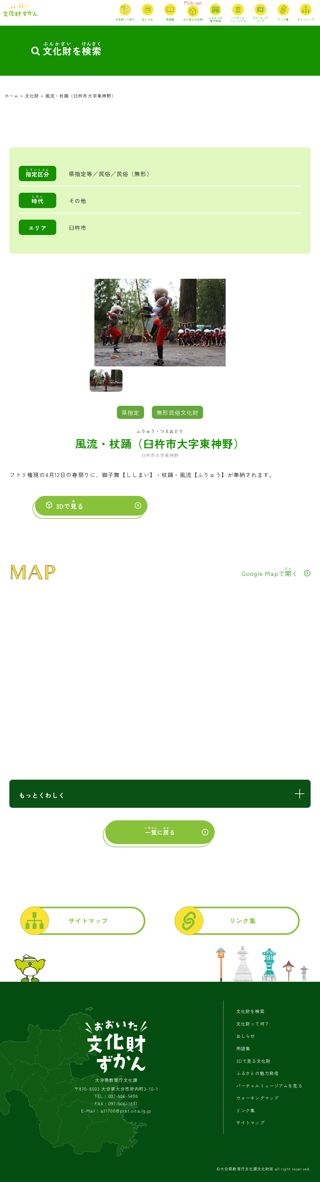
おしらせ (245, 1036)
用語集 (243, 1048)
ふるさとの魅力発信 (257, 1073)
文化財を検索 (250, 1011)
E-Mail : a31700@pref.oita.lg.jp (116, 1111)
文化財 (32, 96)
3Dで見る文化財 (253, 1061)
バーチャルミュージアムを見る (269, 1086)
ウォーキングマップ (257, 1098)
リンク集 (242, 920)
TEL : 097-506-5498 (116, 1096)
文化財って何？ (252, 1024)
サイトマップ (88, 920)
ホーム (12, 96)
